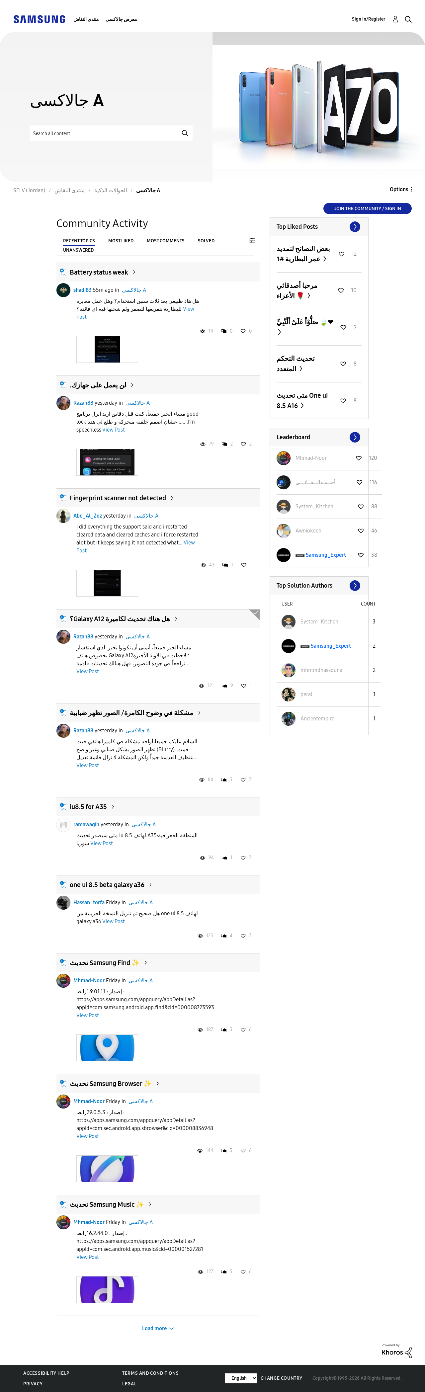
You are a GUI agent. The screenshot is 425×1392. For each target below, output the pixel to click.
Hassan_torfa (89, 902)
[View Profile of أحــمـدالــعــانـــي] (315, 482)
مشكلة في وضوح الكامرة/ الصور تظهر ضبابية (131, 713)
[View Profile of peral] (306, 694)
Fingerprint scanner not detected (118, 498)
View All (319, 227)
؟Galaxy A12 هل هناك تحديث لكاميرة (120, 619)
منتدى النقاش (86, 19)
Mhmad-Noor (89, 980)
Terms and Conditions (150, 1373)
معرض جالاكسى (121, 19)
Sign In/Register (368, 19)
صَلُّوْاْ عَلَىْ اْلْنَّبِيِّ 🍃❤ (305, 322)
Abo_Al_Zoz (87, 516)
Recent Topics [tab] (79, 241)
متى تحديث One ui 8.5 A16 (302, 400)
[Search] (111, 133)
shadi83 (82, 290)
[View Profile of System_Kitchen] (314, 506)
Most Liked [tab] (120, 241)
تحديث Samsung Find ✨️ (105, 963)
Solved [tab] (206, 241)
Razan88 (83, 403)
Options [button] (399, 189)
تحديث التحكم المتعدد (296, 364)
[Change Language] (241, 1378)
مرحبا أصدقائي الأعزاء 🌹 (297, 291)
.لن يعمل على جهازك (98, 385)
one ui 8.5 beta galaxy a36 (107, 885)
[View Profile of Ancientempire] (317, 718)
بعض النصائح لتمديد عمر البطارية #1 (303, 254)
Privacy (32, 1384)
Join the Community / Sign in (367, 208)
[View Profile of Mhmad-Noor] (311, 458)
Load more (154, 1328)
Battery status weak (99, 272)
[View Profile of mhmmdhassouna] (321, 670)
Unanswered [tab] (78, 250)
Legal (129, 1384)
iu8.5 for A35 (88, 807)
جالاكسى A (134, 290)
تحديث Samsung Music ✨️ (107, 1204)
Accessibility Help (46, 1373)
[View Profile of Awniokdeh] (308, 531)
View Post (113, 430)
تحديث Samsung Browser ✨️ (111, 1084)
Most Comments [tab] (166, 241)
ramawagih (86, 824)
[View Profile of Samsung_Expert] (326, 555)
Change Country (281, 1378)
